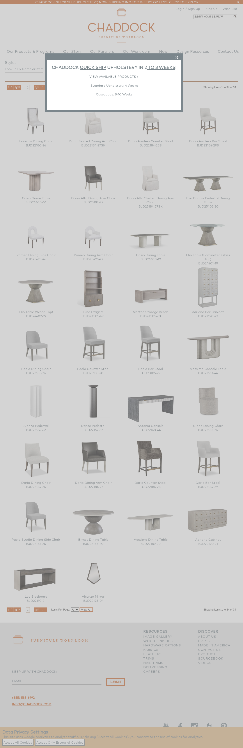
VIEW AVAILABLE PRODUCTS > (114, 76)
